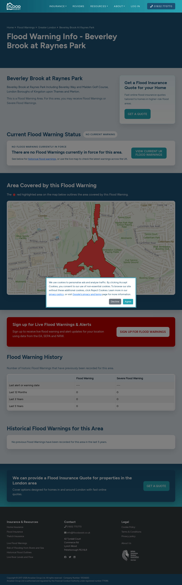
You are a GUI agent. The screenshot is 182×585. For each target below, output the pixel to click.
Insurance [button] (58, 6)
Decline (115, 301)
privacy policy (56, 294)
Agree (128, 301)
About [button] (119, 6)
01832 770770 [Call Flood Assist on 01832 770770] (161, 6)
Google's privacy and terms (87, 294)
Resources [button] (99, 6)
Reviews (78, 6)
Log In (135, 6)
